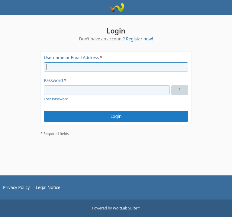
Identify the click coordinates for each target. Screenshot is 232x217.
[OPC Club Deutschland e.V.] (116, 8)
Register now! (139, 39)
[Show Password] (179, 90)
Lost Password (56, 99)
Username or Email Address (71, 57)
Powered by (116, 208)
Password (53, 80)
